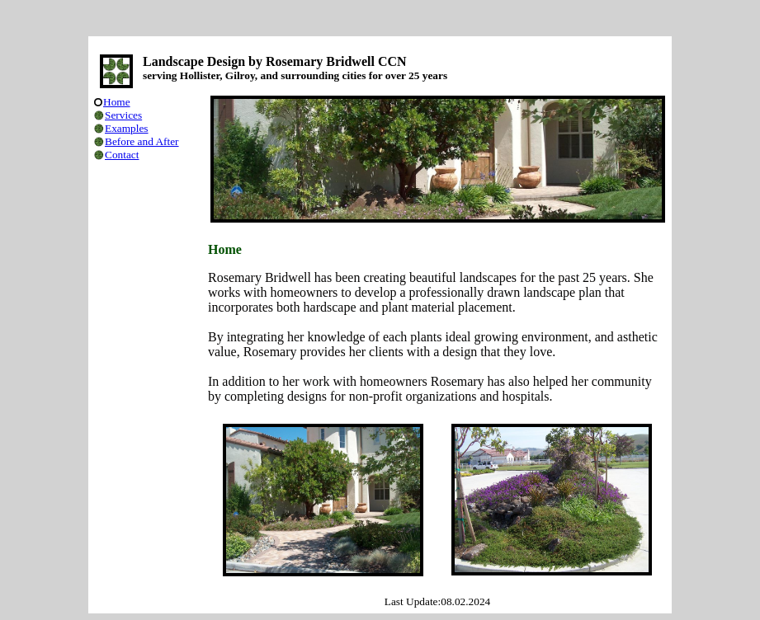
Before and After (142, 141)
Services (123, 115)
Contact (122, 154)
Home (116, 102)
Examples (127, 128)
